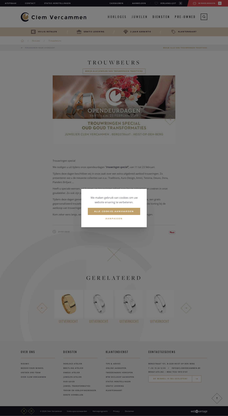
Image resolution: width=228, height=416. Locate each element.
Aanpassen (114, 218)
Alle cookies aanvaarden (114, 211)
